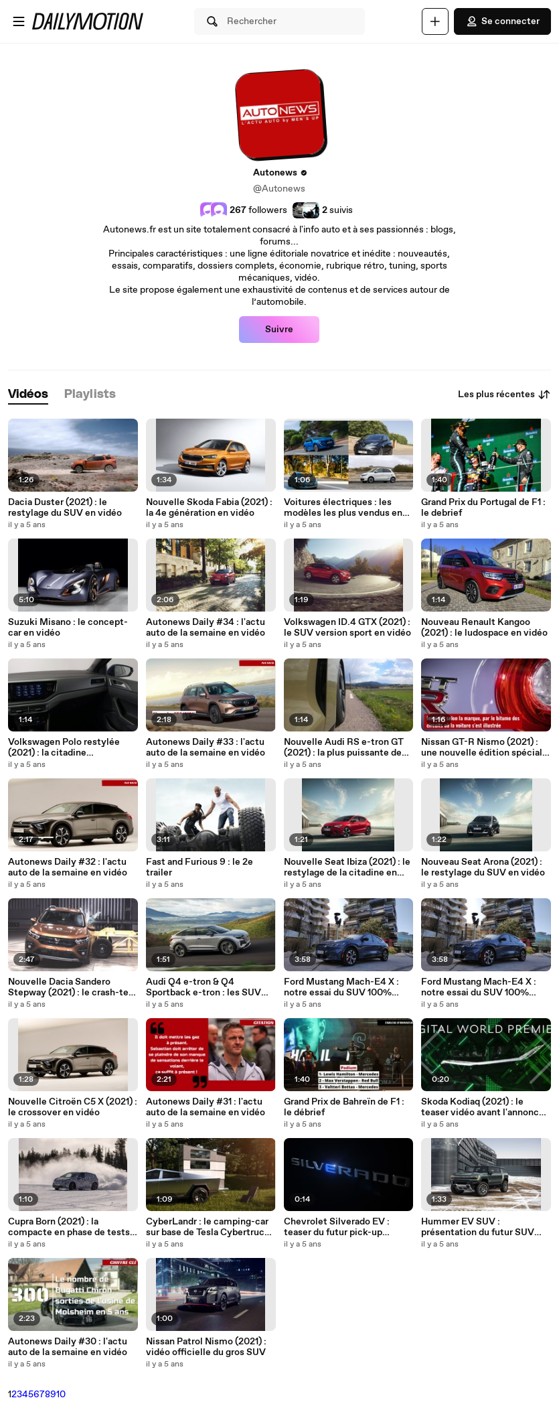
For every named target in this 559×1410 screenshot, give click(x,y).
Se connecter (502, 21)
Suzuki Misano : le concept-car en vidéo (68, 627)
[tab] (28, 394)
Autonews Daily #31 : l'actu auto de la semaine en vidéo (205, 1107)
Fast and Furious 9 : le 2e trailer (199, 867)
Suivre (279, 330)
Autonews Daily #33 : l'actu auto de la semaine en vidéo (205, 747)
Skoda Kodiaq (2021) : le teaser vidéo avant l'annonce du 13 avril (482, 1107)
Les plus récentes (504, 394)
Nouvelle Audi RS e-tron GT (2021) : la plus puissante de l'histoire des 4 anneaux (344, 747)
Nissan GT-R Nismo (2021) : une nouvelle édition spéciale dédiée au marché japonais (484, 747)
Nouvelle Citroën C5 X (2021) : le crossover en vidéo (72, 1107)
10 (61, 1395)
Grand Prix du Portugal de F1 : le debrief (483, 507)
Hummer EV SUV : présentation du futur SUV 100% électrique (477, 1227)
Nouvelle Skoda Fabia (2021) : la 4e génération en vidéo (209, 507)
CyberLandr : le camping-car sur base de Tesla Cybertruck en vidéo (208, 1227)
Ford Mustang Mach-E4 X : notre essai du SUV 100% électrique (341, 987)
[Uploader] (435, 21)
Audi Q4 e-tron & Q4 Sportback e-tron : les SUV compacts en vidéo (203, 987)
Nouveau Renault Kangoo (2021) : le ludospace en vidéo (484, 627)
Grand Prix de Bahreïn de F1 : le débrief (344, 1107)
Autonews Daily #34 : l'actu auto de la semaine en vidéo (205, 627)
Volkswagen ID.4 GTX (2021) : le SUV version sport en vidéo (347, 627)
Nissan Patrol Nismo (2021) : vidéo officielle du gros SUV (206, 1347)
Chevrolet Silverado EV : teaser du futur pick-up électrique (337, 1227)
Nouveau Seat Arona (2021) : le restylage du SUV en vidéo (483, 867)
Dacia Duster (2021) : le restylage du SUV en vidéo (65, 507)
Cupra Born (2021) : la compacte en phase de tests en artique (69, 1227)
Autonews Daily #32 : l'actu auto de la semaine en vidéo (67, 867)
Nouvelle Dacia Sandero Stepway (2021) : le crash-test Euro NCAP (72, 987)
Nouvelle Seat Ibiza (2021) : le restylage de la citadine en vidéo (347, 867)
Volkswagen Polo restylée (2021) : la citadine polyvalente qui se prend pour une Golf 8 (71, 747)
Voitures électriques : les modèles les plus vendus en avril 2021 (343, 507)
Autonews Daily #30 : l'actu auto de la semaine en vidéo (67, 1347)
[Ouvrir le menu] (18, 21)
